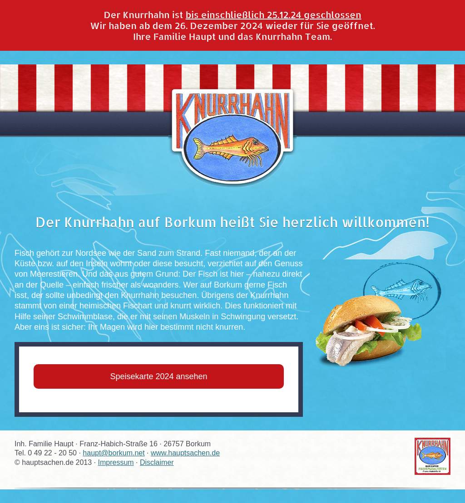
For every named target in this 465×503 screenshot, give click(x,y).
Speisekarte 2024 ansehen (158, 376)
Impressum (116, 462)
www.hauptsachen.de (185, 453)
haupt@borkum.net (113, 453)
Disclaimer (157, 462)
